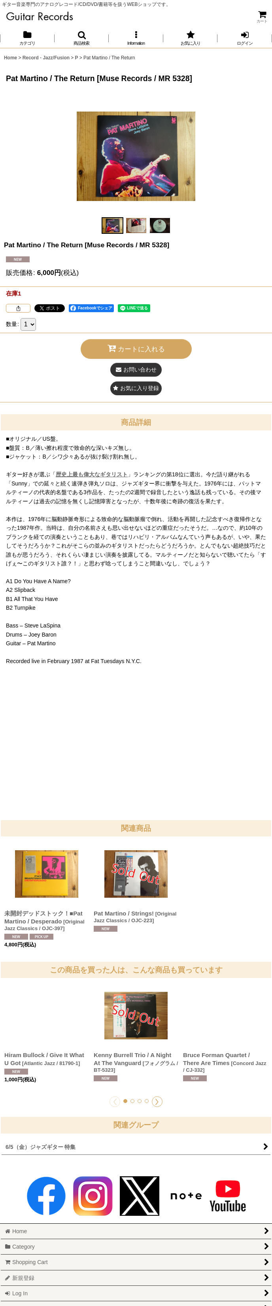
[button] (82, 38)
